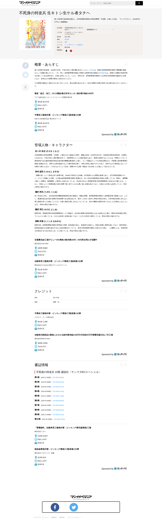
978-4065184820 (58, 400)
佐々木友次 (90, 70)
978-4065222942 (59, 419)
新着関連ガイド (92, 29)
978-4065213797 (58, 414)
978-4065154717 (58, 387)
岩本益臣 (102, 73)
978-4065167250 (58, 391)
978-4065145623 (58, 382)
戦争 (66, 42)
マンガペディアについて (41, 517)
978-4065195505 (58, 405)
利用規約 (62, 517)
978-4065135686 (58, 377)
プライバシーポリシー (74, 517)
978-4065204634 (58, 410)
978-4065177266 (58, 396)
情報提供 (54, 517)
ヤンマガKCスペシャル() (74, 45)
